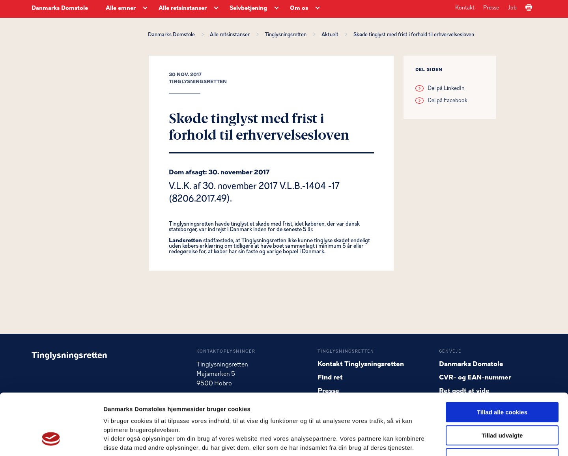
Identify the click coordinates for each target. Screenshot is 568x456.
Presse (491, 8)
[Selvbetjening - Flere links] (276, 8)
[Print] (528, 8)
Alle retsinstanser (231, 34)
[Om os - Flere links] (317, 8)
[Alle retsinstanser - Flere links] (216, 8)
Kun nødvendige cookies (502, 405)
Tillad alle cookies (502, 359)
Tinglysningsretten (287, 34)
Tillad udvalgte (502, 382)
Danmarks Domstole (60, 8)
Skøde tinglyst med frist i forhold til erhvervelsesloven (413, 34)
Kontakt (465, 8)
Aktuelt (331, 34)
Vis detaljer (410, 440)
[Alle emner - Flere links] (145, 8)
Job (512, 8)
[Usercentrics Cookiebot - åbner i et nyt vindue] (51, 441)
